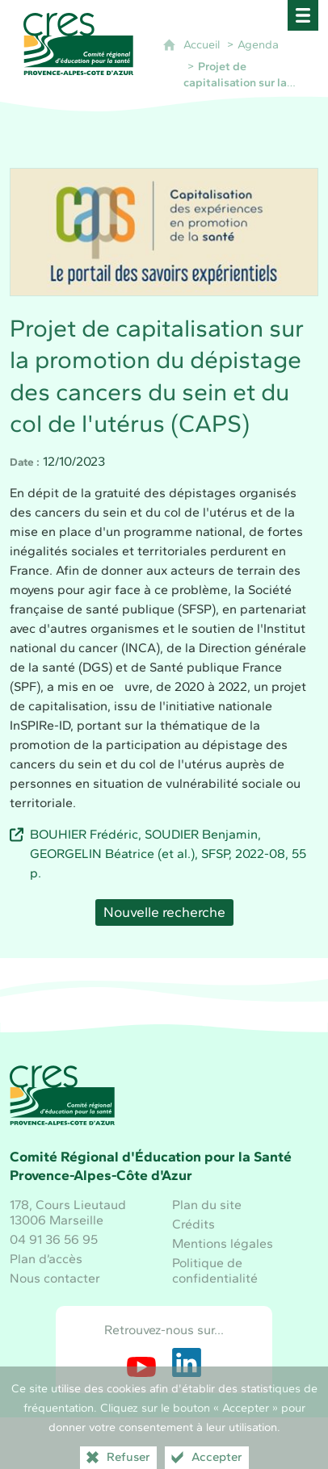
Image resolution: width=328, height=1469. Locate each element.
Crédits (193, 1224)
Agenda (258, 44)
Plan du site (207, 1204)
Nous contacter (55, 1278)
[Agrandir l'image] (164, 230)
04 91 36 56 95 (54, 1239)
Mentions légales (222, 1243)
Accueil (201, 44)
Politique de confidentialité (215, 1270)
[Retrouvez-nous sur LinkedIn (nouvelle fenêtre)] (186, 1362)
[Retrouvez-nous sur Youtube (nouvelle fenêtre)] (141, 1362)
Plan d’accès (46, 1258)
